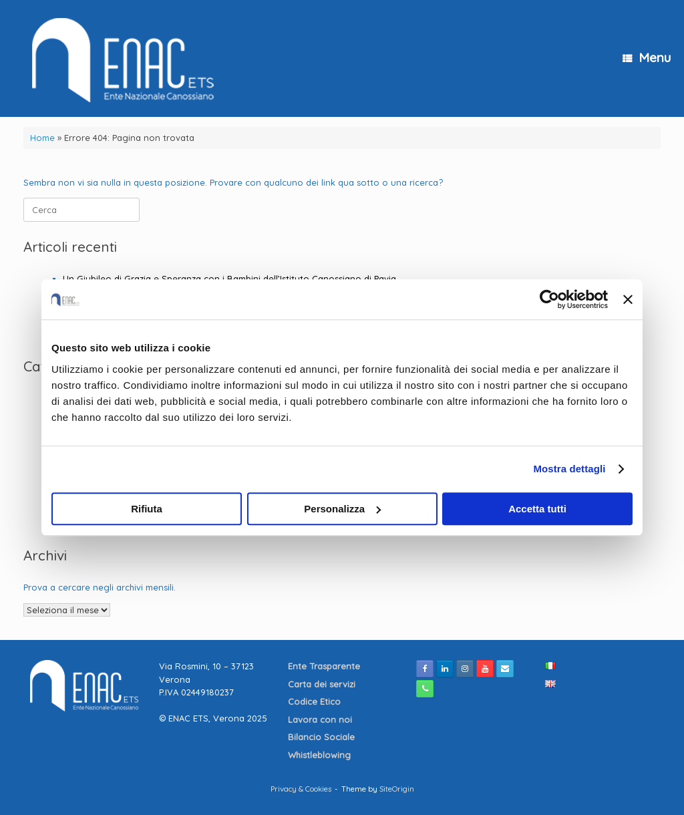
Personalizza (342, 508)
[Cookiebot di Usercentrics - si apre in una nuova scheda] (549, 299)
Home (42, 137)
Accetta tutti (537, 508)
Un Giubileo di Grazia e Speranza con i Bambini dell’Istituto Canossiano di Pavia (229, 278)
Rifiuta (146, 508)
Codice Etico (315, 701)
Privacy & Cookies (301, 789)
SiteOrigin (396, 789)
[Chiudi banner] (628, 299)
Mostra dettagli (569, 468)
